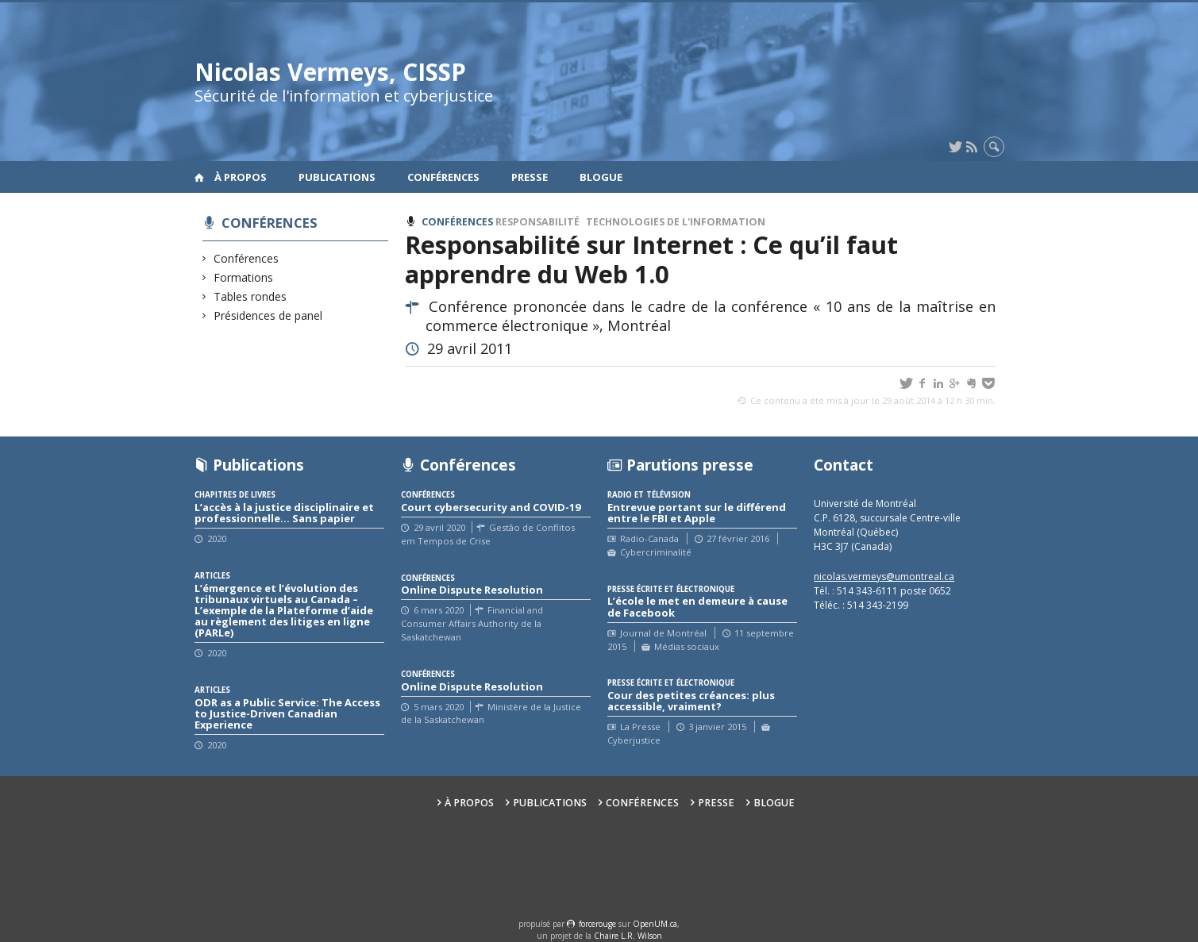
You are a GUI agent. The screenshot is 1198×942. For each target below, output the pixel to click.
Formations (243, 277)
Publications (337, 177)
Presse (529, 177)
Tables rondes (250, 296)
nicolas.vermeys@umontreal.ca (884, 576)
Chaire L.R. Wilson (628, 935)
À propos (240, 177)
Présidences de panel (268, 315)
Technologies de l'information (675, 222)
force (597, 923)
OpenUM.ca (655, 923)
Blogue (601, 177)
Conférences (443, 177)
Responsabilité (537, 222)
